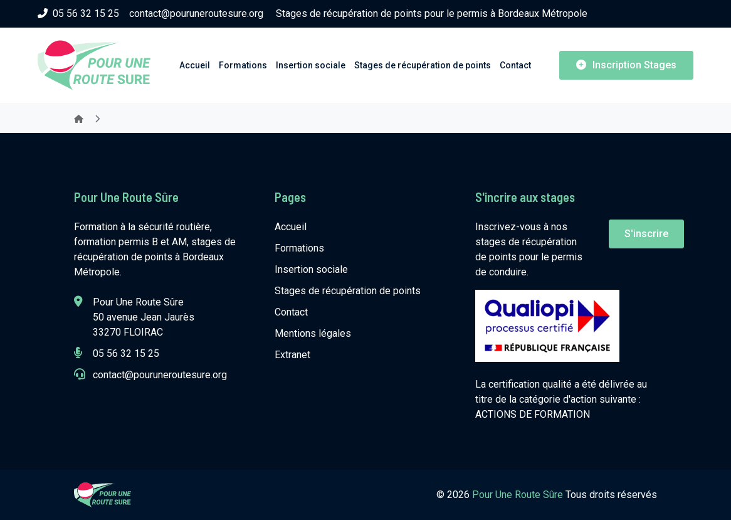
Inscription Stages (626, 65)
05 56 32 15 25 (78, 13)
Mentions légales (313, 333)
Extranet (292, 355)
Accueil (291, 227)
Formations (243, 65)
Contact (515, 65)
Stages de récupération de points (422, 65)
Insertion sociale (310, 65)
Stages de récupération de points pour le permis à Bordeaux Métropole (431, 13)
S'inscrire (646, 234)
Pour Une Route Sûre (518, 495)
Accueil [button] (194, 65)
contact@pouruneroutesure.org (196, 13)
